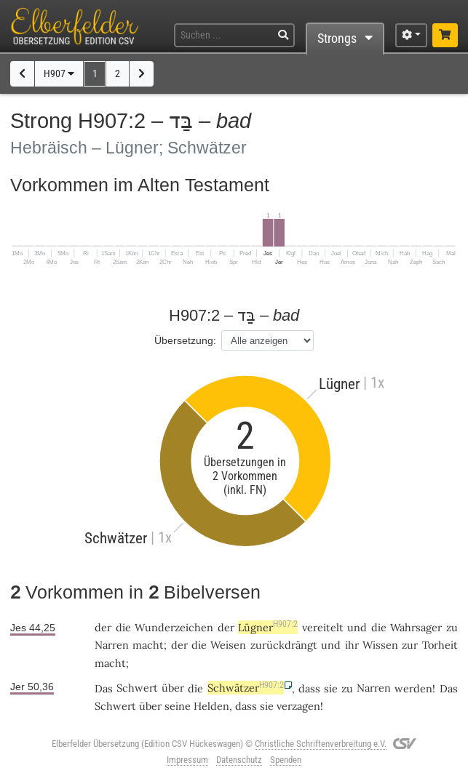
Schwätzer (245, 688)
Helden (211, 706)
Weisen (228, 645)
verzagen (298, 706)
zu (452, 627)
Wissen (380, 645)
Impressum (187, 759)
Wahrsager (416, 627)
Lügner (268, 627)
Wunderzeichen (174, 627)
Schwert (137, 688)
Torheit (440, 645)
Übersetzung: (185, 340)
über (173, 688)
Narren (112, 645)
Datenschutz (239, 759)
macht (148, 645)
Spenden (285, 759)
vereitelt (323, 627)
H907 (59, 74)
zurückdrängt (283, 645)
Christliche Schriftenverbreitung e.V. (320, 743)
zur (410, 645)
